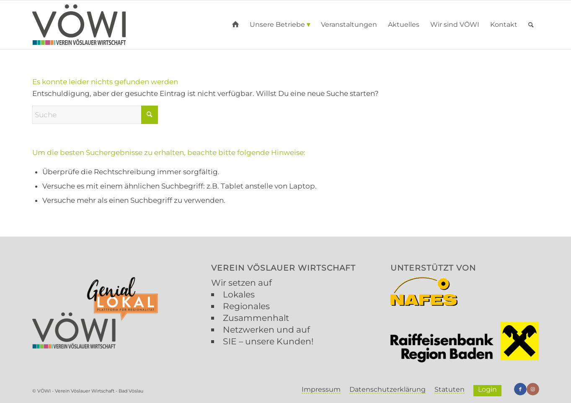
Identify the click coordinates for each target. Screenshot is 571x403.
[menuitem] (235, 24)
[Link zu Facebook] (520, 389)
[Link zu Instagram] (533, 389)
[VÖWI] (79, 24)
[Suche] (531, 24)
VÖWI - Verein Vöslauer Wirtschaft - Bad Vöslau (90, 391)
